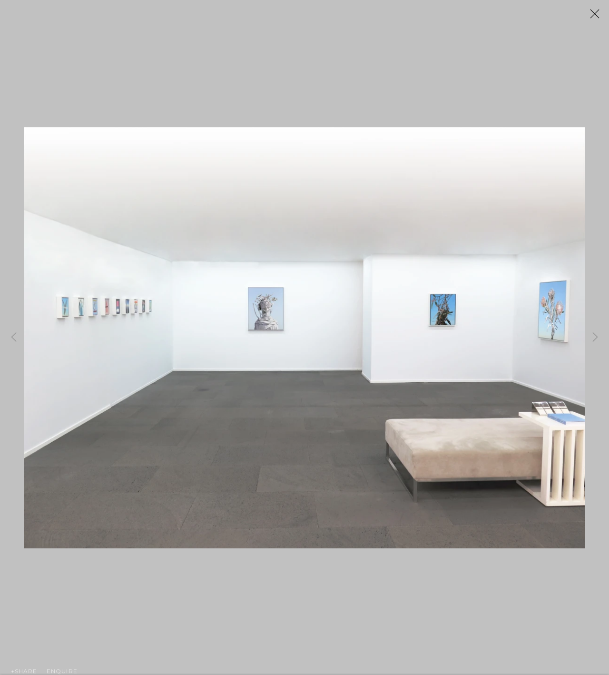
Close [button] (600, 17)
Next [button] (595, 337)
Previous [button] (14, 337)
